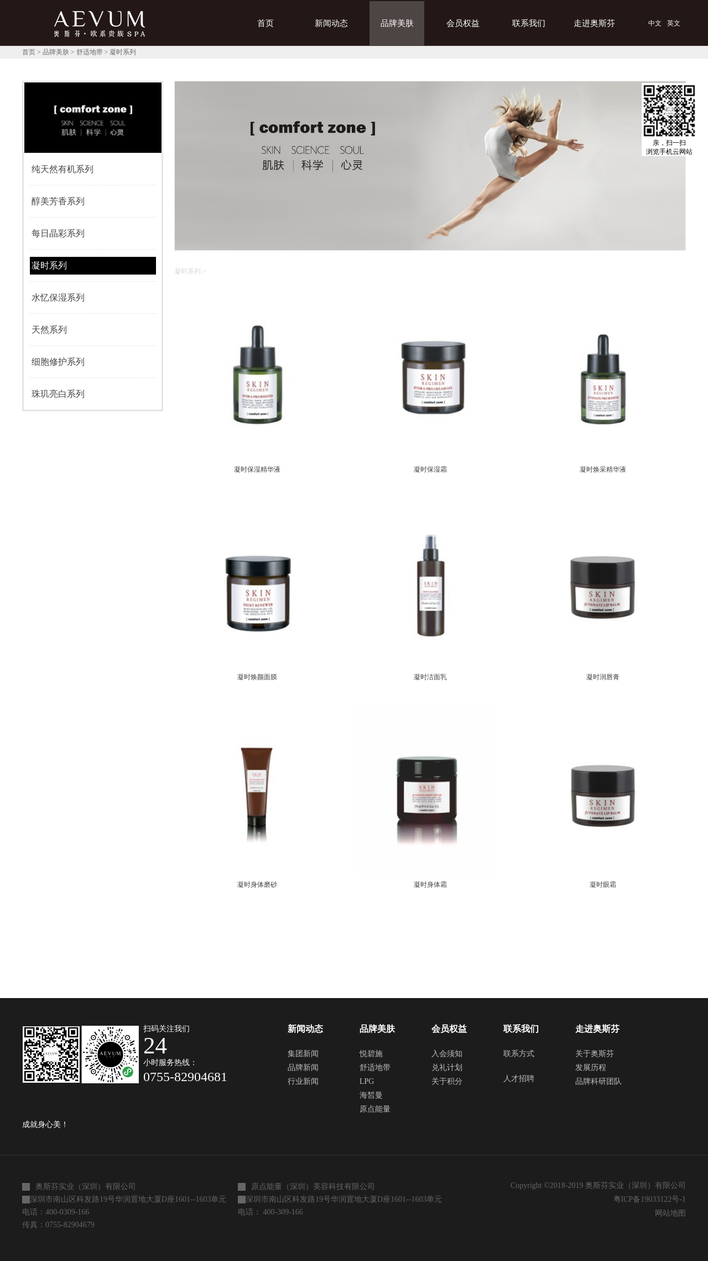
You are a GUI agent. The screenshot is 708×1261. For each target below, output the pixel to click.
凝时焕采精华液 (603, 469)
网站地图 (668, 1213)
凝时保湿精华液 (257, 469)
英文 (673, 23)
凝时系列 (123, 52)
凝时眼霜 (603, 884)
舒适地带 (89, 52)
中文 (655, 23)
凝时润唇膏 (603, 677)
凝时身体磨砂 (257, 884)
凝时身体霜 (430, 884)
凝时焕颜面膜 (257, 677)
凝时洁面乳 (430, 677)
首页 (265, 23)
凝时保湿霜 (430, 469)
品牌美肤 (56, 52)
